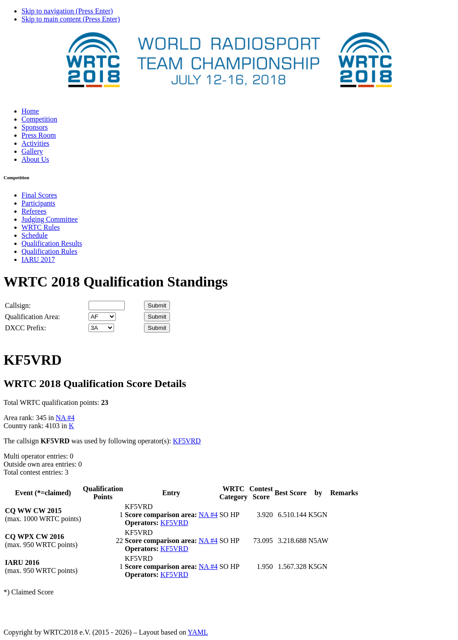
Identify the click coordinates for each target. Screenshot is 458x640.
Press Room (38, 135)
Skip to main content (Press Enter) (70, 19)
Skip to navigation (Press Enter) (67, 11)
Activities (35, 143)
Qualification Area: (32, 316)
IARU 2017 (38, 259)
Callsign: (18, 305)
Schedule (34, 235)
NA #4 (64, 417)
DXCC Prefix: (25, 328)
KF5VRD (187, 441)
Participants (38, 203)
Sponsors (34, 127)
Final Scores (39, 195)
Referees (34, 211)
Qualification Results (51, 243)
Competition (39, 119)
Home (30, 111)
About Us (35, 159)
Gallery (32, 151)
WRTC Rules (40, 227)
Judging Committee (49, 219)
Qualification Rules (49, 251)
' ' (102, 316)
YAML (198, 632)
